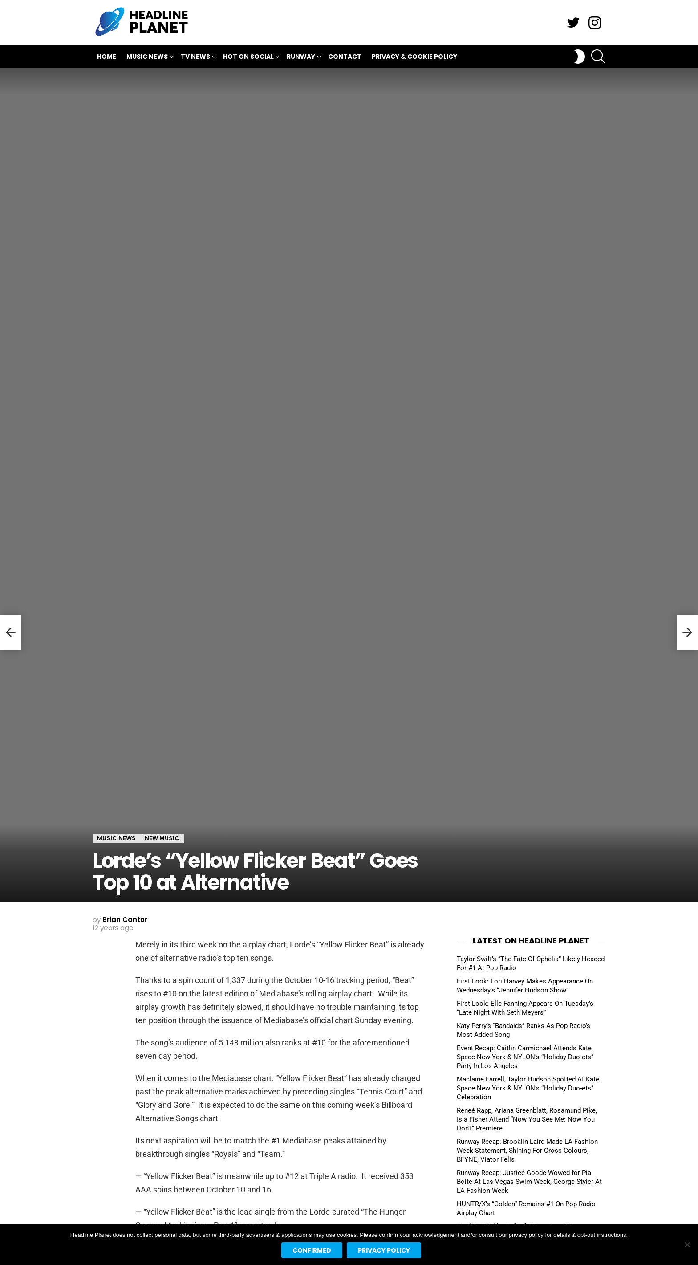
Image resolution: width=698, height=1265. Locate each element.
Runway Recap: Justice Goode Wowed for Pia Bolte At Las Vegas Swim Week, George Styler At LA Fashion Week (529, 1182)
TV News (195, 57)
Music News (147, 57)
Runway (301, 57)
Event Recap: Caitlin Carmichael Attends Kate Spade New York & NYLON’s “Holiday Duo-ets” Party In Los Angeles (525, 1057)
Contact (344, 56)
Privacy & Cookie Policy (414, 56)
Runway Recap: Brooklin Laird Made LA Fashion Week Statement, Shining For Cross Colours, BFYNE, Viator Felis (527, 1150)
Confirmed (311, 1250)
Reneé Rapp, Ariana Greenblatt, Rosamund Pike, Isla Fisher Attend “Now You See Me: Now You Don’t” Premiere (527, 1119)
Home (106, 56)
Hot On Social (248, 57)
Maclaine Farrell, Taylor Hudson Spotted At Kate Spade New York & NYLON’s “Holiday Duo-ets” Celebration (528, 1088)
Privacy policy (384, 1250)
